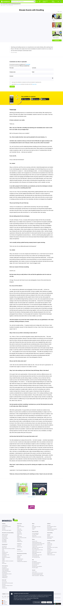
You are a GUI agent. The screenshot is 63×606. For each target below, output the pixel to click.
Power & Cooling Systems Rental (37, 549)
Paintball (48, 535)
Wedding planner (4, 577)
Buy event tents (34, 565)
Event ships (19, 531)
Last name (34, 67)
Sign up (40, 1)
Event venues (19, 532)
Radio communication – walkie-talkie (38, 575)
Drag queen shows (5, 552)
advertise (27, 3)
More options (37, 602)
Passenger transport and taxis (52, 552)
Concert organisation (5, 570)
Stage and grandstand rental (36, 552)
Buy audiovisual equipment (36, 562)
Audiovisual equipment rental (36, 542)
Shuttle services (49, 553)
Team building (49, 538)
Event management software (51, 526)
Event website (49, 527)
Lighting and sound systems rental (37, 547)
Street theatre (4, 563)
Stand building (34, 553)
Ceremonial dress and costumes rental (38, 543)
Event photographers (35, 533)
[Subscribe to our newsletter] (9, 520)
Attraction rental (34, 541)
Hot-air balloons (49, 549)
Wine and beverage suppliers (6, 530)
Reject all (44, 602)
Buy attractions (34, 561)
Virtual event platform (50, 530)
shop (23, 3)
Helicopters (49, 548)
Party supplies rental (35, 548)
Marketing (18, 557)
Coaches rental (49, 544)
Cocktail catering (4, 525)
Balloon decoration (5, 534)
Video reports (34, 535)
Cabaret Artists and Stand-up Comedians (8, 548)
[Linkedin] (7, 520)
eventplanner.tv (4, 5)
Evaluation (18, 556)
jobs (17, 3)
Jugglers (3, 559)
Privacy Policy (34, 84)
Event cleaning (4, 581)
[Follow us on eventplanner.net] (11, 520)
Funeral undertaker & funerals (6, 573)
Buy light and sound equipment (37, 566)
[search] (34, 1)
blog (20, 3)
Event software (53, 1)
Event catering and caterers (6, 526)
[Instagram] (6, 520)
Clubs (18, 527)
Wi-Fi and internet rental (36, 557)
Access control (19, 555)
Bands (33, 525)
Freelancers (19, 545)
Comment (11, 76)
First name (12, 67)
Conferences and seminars (6, 571)
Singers (3, 562)
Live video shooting (35, 534)
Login (37, 1)
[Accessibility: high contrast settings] (58, 1)
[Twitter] (2, 520)
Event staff (3, 584)
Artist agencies (4, 546)
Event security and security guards (37, 573)
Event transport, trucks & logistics (52, 547)
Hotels (18, 535)
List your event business (45, 1)
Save (61, 11)
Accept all (49, 602)
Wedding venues (19, 541)
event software (3, 3)
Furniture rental (34, 546)
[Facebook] (4, 520)
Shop (16, 520)
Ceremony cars (49, 543)
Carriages (48, 542)
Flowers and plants (5, 538)
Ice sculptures (4, 539)
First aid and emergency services (7, 585)
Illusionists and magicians (6, 557)
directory (8, 3)
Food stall (3, 527)
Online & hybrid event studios (21, 537)
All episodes (57, 40)
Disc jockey (34, 527)
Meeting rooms (19, 536)
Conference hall (19, 530)
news (14, 3)
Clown (3, 549)
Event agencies (4, 572)
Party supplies (4, 540)
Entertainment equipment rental (37, 544)
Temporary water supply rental (37, 554)
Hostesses (3, 586)
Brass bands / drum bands (36, 526)
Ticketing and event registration (22, 561)
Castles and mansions (20, 526)
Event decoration (4, 535)
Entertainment (4, 553)
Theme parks (19, 540)
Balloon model (4, 547)
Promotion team (19, 560)
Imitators (3, 558)
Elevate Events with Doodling (9, 5)
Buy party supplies (35, 567)
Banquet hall (19, 525)
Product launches (5, 576)
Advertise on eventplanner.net (31, 496)
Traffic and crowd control (51, 554)
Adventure (48, 534)
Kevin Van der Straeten (14, 52)
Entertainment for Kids (5, 554)
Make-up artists (19, 546)
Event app (48, 525)
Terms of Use (18, 84)
